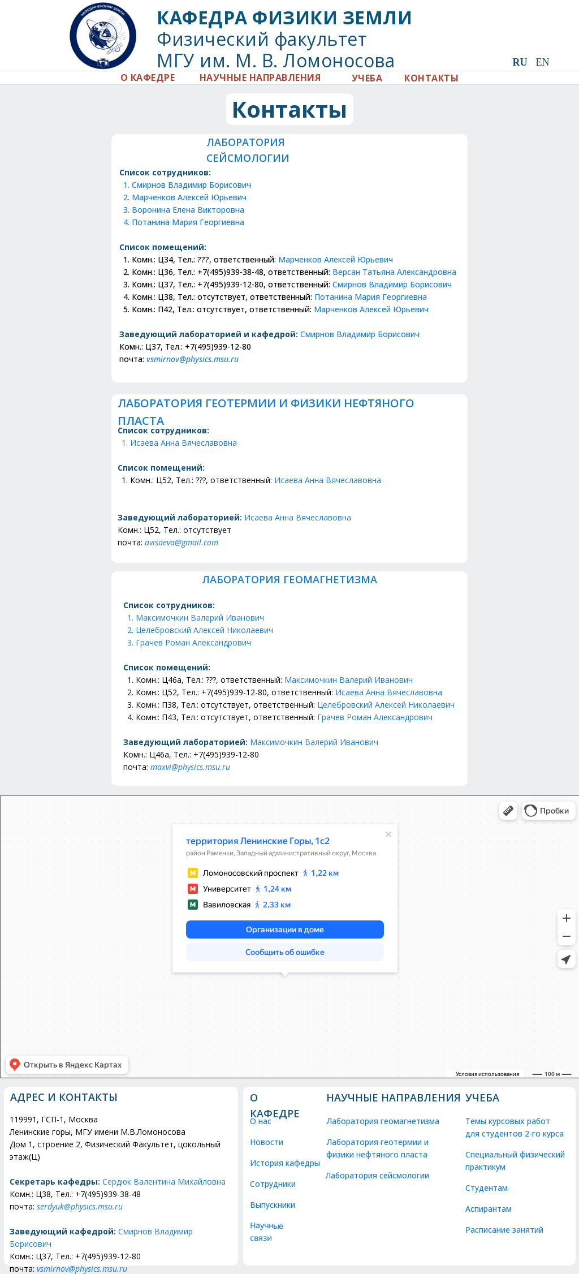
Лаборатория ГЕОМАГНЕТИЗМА (289, 579)
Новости (267, 1142)
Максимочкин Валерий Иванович (200, 617)
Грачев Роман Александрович (193, 642)
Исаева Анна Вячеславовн (386, 692)
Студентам (486, 1187)
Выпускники (273, 1204)
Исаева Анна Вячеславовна (183, 442)
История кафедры (285, 1162)
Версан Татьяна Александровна (394, 271)
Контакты (289, 108)
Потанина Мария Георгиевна (189, 222)
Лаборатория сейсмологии (378, 1175)
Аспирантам (488, 1208)
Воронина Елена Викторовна (188, 209)
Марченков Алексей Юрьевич (190, 197)
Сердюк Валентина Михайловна (164, 1181)
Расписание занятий (505, 1229)
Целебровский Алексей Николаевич (205, 630)
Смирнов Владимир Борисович (193, 184)
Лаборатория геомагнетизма (383, 1121)
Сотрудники (273, 1183)
